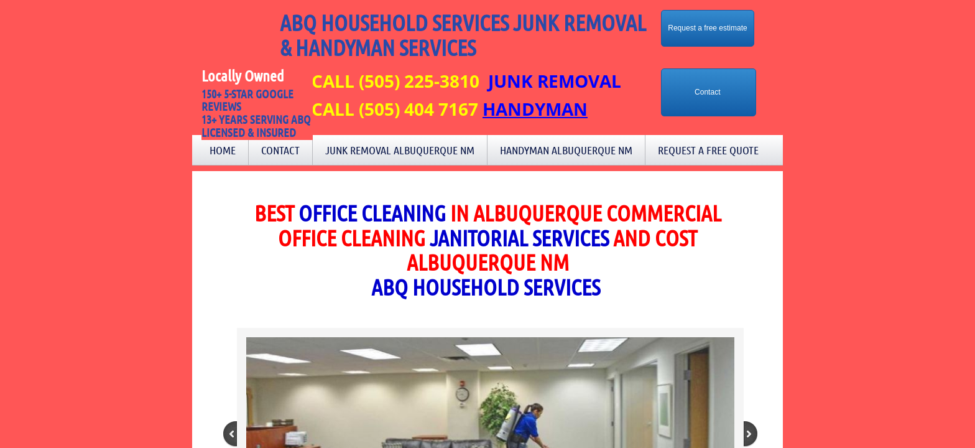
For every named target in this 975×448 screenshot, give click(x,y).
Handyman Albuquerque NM (566, 150)
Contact (280, 150)
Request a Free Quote (708, 150)
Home (223, 150)
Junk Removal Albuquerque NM (399, 150)
